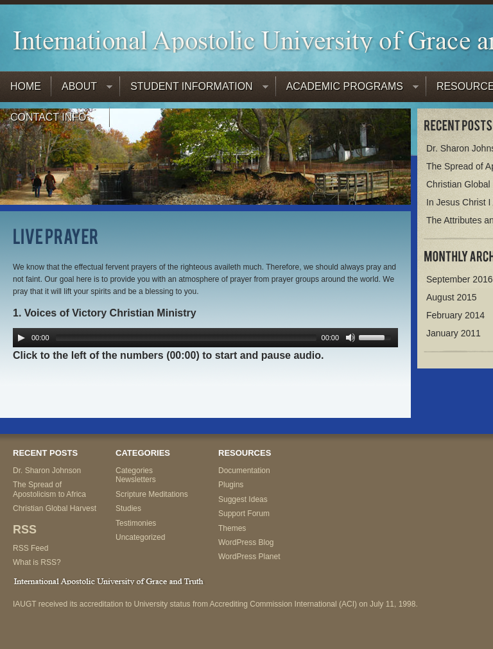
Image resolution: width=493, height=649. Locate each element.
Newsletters (136, 479)
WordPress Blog (245, 542)
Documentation (244, 470)
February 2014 (455, 315)
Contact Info (51, 120)
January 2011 (453, 333)
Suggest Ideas (243, 499)
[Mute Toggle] (350, 338)
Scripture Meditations (152, 494)
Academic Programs (347, 89)
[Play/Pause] (21, 338)
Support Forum (244, 513)
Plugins (230, 484)
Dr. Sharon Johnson (47, 470)
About (81, 89)
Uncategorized (140, 537)
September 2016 (459, 279)
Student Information (194, 89)
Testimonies (136, 523)
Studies (128, 508)
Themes (232, 528)
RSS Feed (30, 548)
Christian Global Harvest (54, 508)
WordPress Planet (249, 556)
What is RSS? (37, 562)
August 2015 (451, 297)
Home (25, 86)
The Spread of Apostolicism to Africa (49, 489)
